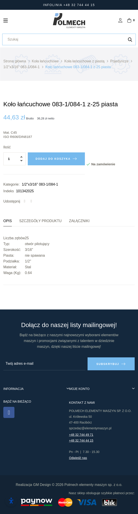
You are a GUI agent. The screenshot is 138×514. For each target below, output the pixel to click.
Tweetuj (31, 201)
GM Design (42, 485)
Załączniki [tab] (79, 221)
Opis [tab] (7, 221)
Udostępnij (24, 201)
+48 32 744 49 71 (81, 434)
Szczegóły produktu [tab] (40, 221)
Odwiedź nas (78, 458)
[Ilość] (14, 158)
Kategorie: (11, 184)
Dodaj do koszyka (53, 158)
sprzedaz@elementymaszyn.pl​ (90, 428)
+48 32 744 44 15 (81, 440)
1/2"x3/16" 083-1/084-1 (40, 184)
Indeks (8, 191)
